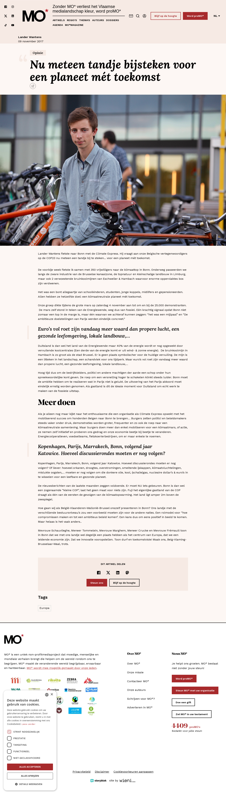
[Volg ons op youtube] (12, 25)
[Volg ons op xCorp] (5, 16)
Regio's (72, 20)
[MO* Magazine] (35, 16)
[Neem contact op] (131, 16)
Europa (44, 608)
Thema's (84, 20)
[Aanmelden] (144, 16)
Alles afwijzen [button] (30, 775)
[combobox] (47, 695)
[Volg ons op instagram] (12, 6)
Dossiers (112, 20)
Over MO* (133, 663)
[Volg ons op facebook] (5, 6)
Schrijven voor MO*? (141, 698)
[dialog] (30, 740)
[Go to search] (138, 16)
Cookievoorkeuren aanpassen (133, 771)
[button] (30, 784)
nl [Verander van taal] (217, 16)
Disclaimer (102, 771)
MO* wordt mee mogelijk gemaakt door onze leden (61, 668)
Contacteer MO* (138, 681)
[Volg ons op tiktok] (5, 25)
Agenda (58, 25)
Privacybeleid (82, 771)
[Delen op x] (108, 573)
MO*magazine (74, 25)
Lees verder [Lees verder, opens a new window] (28, 724)
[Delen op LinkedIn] (118, 573)
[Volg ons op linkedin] (12, 16)
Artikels (59, 20)
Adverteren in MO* (140, 707)
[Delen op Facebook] (99, 573)
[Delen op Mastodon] (127, 573)
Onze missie (135, 672)
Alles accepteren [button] (30, 766)
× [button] (51, 694)
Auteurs (98, 20)
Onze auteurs (136, 690)
